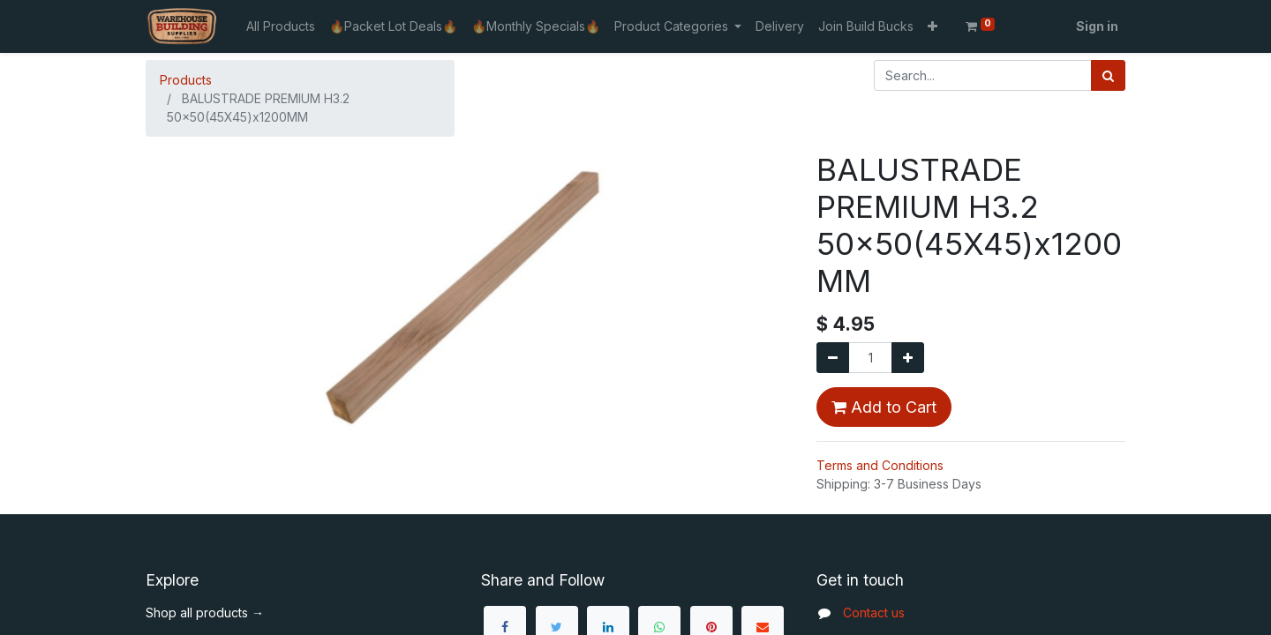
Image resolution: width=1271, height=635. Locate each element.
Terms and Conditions (880, 465)
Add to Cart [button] (883, 407)
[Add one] (907, 357)
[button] (932, 26)
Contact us (874, 612)
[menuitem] (280, 26)
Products (186, 79)
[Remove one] (832, 357)
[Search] (1108, 75)
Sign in (1097, 26)
